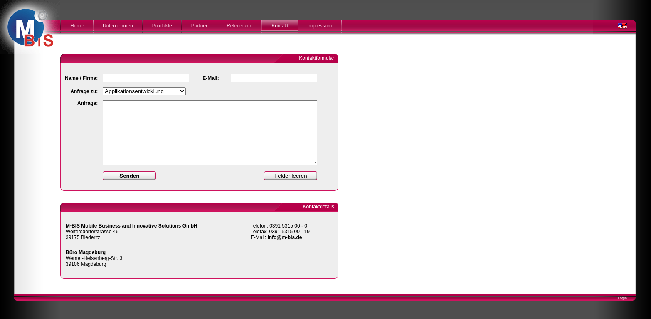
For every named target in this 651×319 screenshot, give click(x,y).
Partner (199, 26)
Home (77, 26)
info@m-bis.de (284, 237)
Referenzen (239, 26)
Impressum (319, 26)
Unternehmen (118, 26)
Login (622, 298)
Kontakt (280, 26)
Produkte (162, 26)
